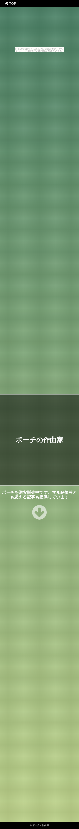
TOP (10, 3)
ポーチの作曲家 (39, 439)
